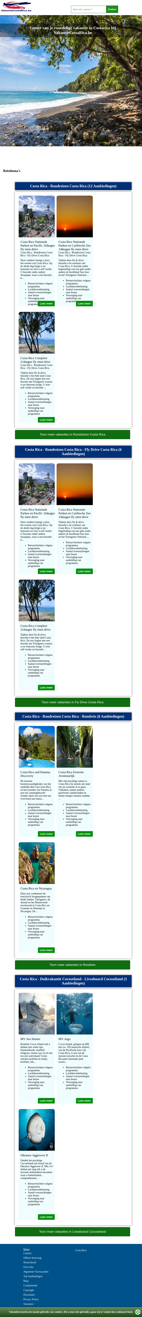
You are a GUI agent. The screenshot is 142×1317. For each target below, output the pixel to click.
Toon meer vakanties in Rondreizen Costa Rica (72, 434)
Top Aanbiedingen (33, 1276)
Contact (27, 1253)
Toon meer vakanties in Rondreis (73, 965)
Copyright (28, 1290)
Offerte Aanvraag (32, 1257)
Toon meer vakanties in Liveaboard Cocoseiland (72, 1231)
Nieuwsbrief (29, 1262)
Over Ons (28, 1267)
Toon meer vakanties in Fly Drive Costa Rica (72, 702)
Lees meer (46, 303)
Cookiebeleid (30, 1285)
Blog (25, 1281)
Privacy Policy (31, 1299)
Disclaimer (29, 1294)
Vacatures (28, 1304)
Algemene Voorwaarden (35, 1271)
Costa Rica (80, 1250)
